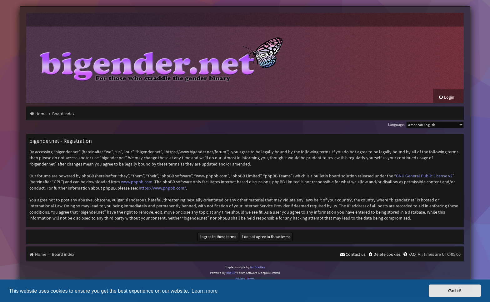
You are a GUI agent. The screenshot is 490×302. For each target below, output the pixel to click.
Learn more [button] (205, 291)
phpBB (230, 273)
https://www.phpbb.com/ (162, 188)
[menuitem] (446, 97)
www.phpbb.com (136, 182)
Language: (396, 124)
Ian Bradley (257, 267)
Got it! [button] (455, 290)
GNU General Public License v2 (424, 176)
